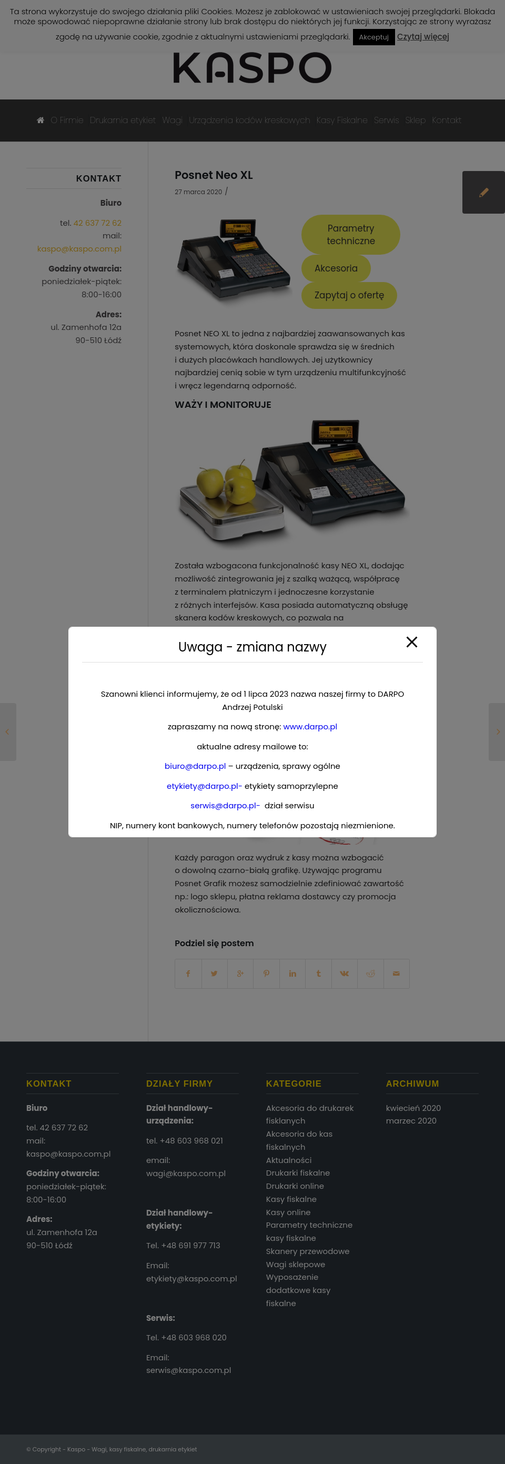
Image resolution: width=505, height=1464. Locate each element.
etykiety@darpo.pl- (205, 785)
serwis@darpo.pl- (225, 805)
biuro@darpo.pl (195, 765)
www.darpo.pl (310, 726)
